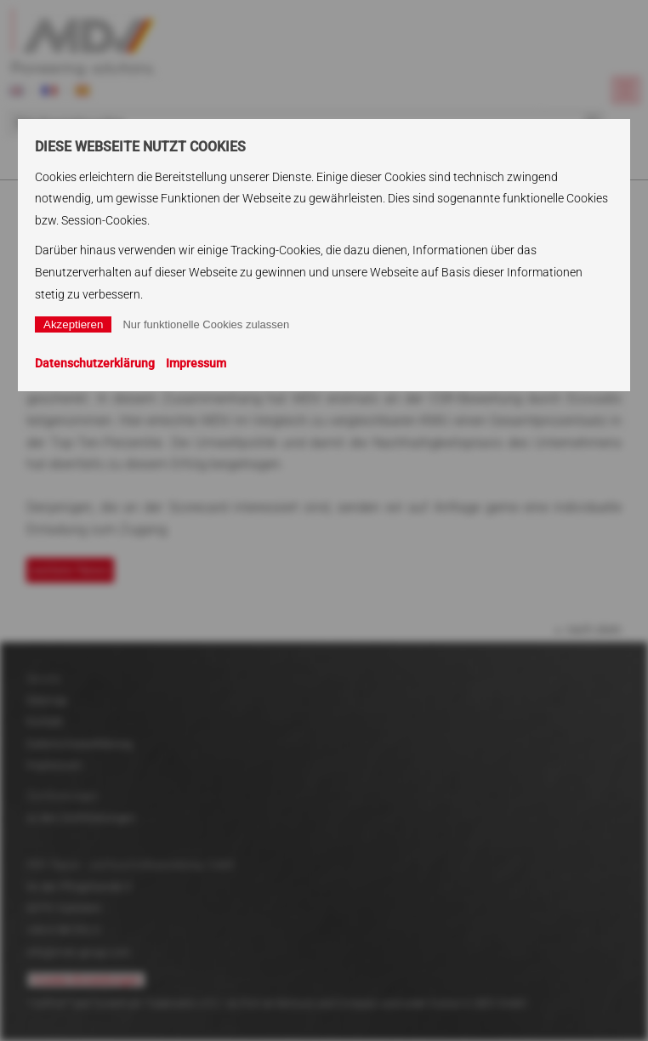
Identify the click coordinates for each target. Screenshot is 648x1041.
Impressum (196, 363)
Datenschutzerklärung (95, 363)
